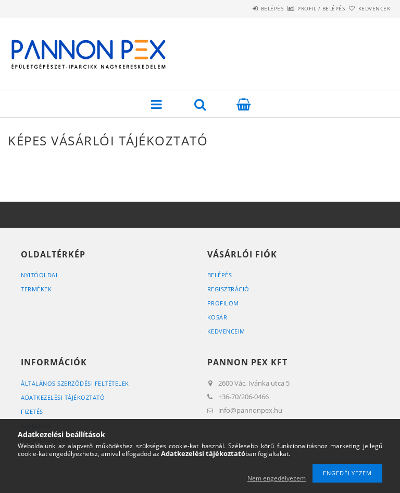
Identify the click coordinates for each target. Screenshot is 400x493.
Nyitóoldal (40, 275)
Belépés (243, 8)
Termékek (36, 289)
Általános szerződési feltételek (75, 383)
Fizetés (32, 411)
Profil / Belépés (304, 8)
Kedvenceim (226, 331)
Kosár (217, 317)
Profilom (223, 303)
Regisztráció (228, 289)
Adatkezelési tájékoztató (63, 397)
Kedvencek (369, 8)
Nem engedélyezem (276, 478)
